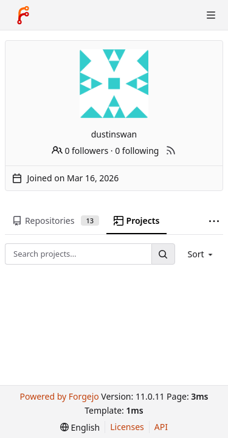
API (161, 427)
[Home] (23, 15)
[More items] (214, 221)
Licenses (127, 427)
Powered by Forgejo (58, 396)
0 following (137, 150)
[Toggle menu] (211, 15)
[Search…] (162, 254)
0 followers (80, 150)
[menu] (201, 254)
